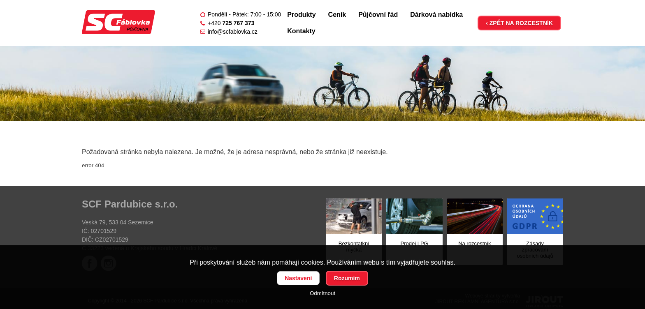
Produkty (301, 14)
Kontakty (301, 31)
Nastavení (298, 278)
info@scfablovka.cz (233, 31)
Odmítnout (322, 293)
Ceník (337, 14)
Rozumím (347, 278)
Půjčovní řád (378, 14)
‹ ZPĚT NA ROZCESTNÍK (519, 23)
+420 (231, 23)
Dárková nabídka (436, 14)
